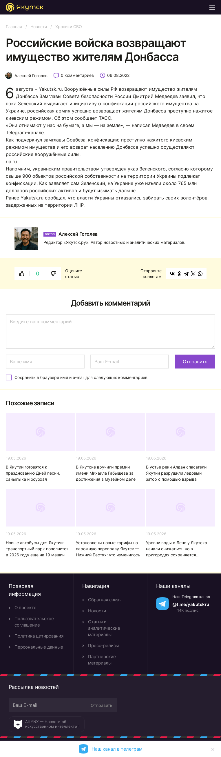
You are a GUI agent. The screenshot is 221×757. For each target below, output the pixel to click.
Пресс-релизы (103, 645)
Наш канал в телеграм (117, 749)
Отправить (101, 705)
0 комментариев (77, 75)
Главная (14, 26)
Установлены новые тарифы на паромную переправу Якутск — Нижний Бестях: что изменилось (108, 548)
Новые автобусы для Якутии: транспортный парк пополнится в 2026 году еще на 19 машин (37, 548)
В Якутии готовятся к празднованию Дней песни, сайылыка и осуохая (33, 473)
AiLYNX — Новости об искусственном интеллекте (51, 724)
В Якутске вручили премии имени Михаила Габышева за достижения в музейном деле (106, 473)
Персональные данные (38, 647)
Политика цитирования (38, 636)
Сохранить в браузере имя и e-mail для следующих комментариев (80, 377)
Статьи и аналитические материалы (104, 628)
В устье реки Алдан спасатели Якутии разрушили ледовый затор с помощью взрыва (176, 473)
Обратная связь (104, 599)
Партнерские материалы (102, 660)
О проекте (25, 607)
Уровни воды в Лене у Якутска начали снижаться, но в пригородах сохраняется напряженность (176, 549)
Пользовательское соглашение (34, 622)
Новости (38, 26)
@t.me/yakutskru (190, 604)
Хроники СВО (68, 26)
